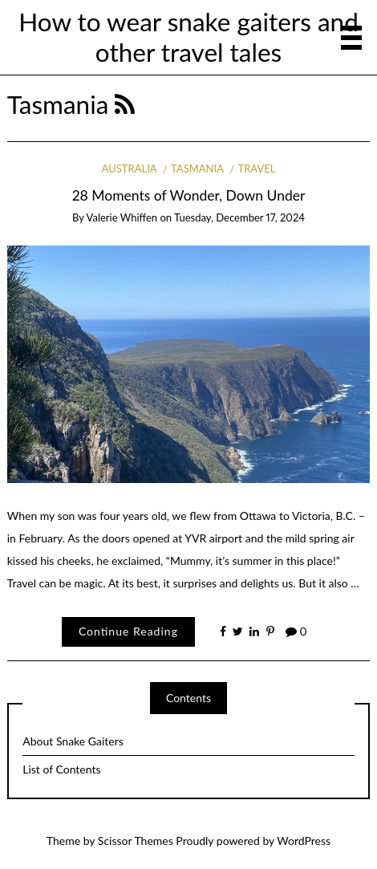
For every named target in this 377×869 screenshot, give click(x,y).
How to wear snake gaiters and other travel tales (188, 36)
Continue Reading (128, 631)
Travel (256, 168)
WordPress (303, 840)
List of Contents (61, 769)
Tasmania (197, 168)
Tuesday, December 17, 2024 (239, 217)
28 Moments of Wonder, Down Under (189, 195)
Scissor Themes (135, 840)
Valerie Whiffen (122, 217)
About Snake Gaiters (73, 741)
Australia (129, 168)
